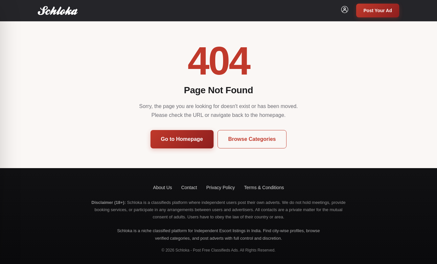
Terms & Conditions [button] (264, 187)
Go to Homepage (182, 139)
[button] (344, 10)
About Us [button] (162, 187)
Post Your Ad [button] (377, 10)
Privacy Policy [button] (220, 187)
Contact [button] (189, 187)
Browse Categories (252, 139)
